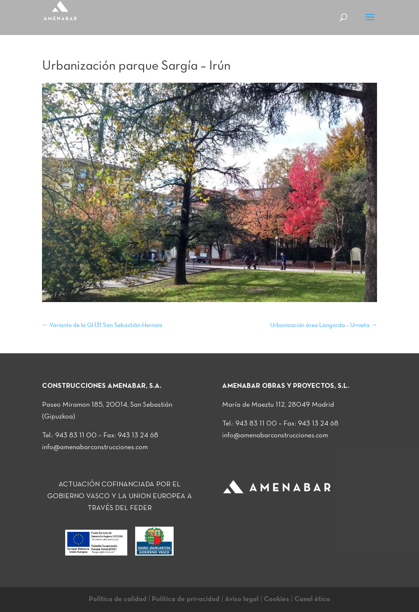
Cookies (276, 599)
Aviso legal (241, 599)
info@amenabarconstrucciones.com (95, 447)
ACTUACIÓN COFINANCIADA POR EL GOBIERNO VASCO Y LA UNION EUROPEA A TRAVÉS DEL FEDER (119, 496)
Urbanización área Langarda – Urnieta (323, 325)
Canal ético (312, 599)
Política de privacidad (186, 599)
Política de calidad (118, 599)
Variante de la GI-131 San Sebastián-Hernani (102, 325)
